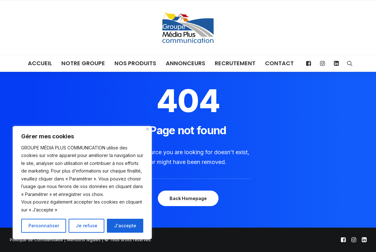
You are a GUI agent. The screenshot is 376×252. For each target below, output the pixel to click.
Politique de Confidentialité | (38, 239)
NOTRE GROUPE (83, 63)
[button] (310, 63)
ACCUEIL (40, 63)
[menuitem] (40, 63)
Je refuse (86, 225)
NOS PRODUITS (135, 63)
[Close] (147, 129)
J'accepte (125, 225)
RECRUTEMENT (235, 63)
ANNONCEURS (185, 63)
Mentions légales (84, 239)
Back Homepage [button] (188, 198)
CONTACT (279, 63)
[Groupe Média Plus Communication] (188, 27)
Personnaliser (43, 225)
